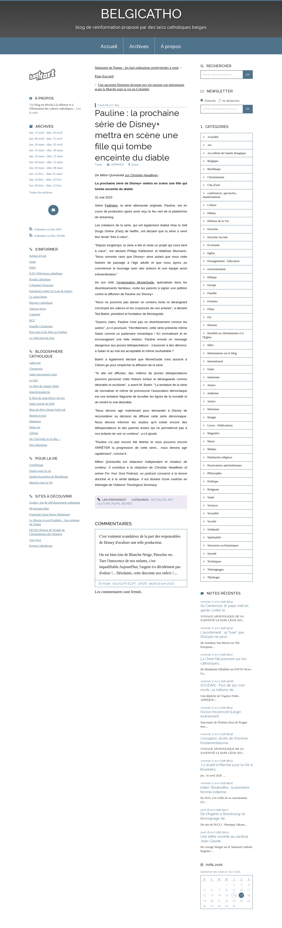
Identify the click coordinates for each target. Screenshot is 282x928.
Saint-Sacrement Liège (43, 374)
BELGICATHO (141, 13)
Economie (213, 245)
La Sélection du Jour (41, 338)
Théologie (213, 577)
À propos (171, 46)
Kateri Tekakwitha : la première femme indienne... (224, 789)
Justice (211, 401)
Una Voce (35, 540)
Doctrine (212, 229)
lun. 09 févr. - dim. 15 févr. (45, 185)
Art (170, 499)
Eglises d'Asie (37, 255)
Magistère (213, 433)
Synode (211, 553)
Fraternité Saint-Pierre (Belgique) (49, 514)
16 (234, 895)
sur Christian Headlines (141, 175)
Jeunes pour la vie (40, 471)
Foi (209, 317)
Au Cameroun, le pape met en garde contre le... (224, 608)
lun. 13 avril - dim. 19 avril (45, 132)
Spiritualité (214, 537)
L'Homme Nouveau (41, 285)
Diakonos (35, 421)
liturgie (211, 417)
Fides (32, 267)
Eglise (211, 253)
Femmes (212, 301)
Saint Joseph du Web (41, 403)
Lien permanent (111, 499)
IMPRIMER (115, 164)
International (215, 361)
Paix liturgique (38, 445)
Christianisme (215, 177)
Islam (210, 369)
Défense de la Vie (218, 221)
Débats (211, 213)
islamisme (213, 377)
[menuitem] (109, 46)
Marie (211, 441)
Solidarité (213, 529)
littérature (213, 409)
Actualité (158, 499)
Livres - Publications (220, 425)
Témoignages (215, 569)
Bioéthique (214, 169)
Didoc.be (34, 427)
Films (116, 503)
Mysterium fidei (39, 508)
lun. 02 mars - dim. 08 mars (46, 168)
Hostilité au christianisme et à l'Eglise (223, 335)
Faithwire (111, 205)
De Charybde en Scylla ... (44, 439)
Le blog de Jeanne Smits (44, 386)
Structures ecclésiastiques (222, 545)
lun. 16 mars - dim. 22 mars (46, 156)
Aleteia (33, 433)
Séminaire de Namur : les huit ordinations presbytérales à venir (137, 68)
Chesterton (35, 368)
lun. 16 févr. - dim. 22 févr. (45, 179)
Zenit (32, 261)
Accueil (109, 46)
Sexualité (213, 513)
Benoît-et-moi (37, 415)
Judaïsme (213, 393)
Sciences (212, 505)
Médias (211, 449)
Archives (139, 46)
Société (211, 521)
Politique (212, 481)
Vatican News (37, 308)
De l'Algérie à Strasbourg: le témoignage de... (222, 816)
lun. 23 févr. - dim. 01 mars (46, 174)
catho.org (35, 362)
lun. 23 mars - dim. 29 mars (46, 150)
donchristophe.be (39, 392)
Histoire (212, 325)
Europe (211, 285)
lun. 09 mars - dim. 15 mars (46, 162)
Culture (103, 503)
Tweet (98, 164)
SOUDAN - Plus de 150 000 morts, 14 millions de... (222, 687)
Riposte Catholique (41, 302)
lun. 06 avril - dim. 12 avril (45, 138)
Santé (210, 497)
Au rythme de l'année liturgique (226, 153)
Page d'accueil (104, 76)
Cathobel (34, 314)
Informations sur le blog (222, 353)
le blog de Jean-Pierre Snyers (47, 398)
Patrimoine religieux (219, 457)
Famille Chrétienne (41, 326)
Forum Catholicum (40, 545)
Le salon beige (38, 296)
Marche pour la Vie (41, 482)
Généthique (36, 465)
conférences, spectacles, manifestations (220, 195)
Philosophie (214, 473)
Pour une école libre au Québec (48, 332)
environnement (216, 269)
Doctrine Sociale (217, 237)
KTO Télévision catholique (46, 273)
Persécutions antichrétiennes (224, 465)
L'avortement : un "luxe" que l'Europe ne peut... (222, 634)
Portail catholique (40, 279)
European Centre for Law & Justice (51, 291)
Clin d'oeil (213, 185)
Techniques (214, 561)
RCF (32, 320)
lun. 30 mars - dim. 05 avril (46, 144)
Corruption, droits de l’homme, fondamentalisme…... (224, 740)
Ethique (212, 277)
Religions (213, 489)
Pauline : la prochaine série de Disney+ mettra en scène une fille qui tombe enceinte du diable (137, 135)
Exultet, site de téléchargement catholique (54, 502)
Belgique (212, 161)
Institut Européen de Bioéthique (48, 476)
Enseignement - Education (223, 261)
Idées (210, 345)
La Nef (33, 380)
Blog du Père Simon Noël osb (47, 409)
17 (241, 895)
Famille (212, 293)
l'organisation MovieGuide (135, 282)
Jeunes (126, 503)
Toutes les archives (40, 192)
